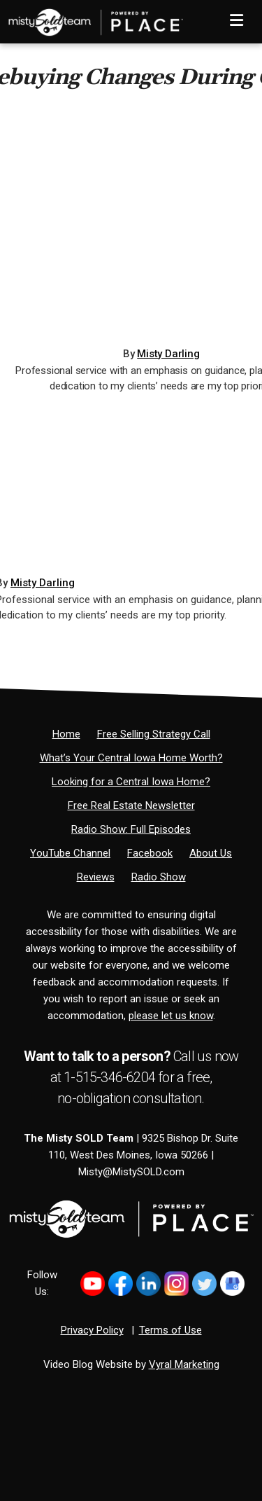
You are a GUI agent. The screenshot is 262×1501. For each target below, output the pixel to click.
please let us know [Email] (171, 1015)
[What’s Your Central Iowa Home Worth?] (131, 757)
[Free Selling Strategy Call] (153, 734)
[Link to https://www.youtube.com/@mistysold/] (92, 1283)
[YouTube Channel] (70, 853)
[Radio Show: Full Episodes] (131, 829)
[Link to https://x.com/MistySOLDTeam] (204, 1283)
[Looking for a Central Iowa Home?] (131, 781)
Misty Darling (168, 353)
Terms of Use (170, 1330)
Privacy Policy (92, 1330)
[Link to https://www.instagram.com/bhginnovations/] (176, 1283)
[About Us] (210, 853)
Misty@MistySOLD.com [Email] (131, 1171)
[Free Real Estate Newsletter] (131, 805)
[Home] (91, 17)
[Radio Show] (158, 877)
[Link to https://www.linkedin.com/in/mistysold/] (148, 1283)
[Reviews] (96, 877)
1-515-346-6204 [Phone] (109, 1077)
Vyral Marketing (184, 1364)
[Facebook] (150, 853)
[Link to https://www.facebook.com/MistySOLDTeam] (120, 1283)
